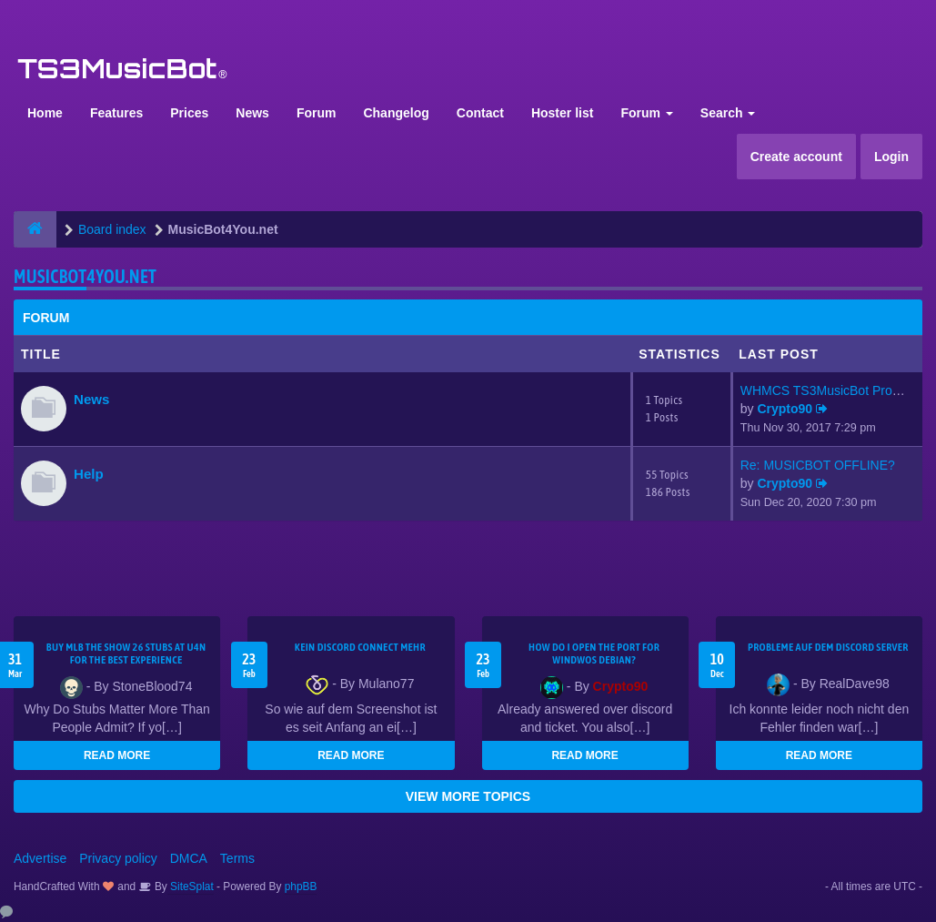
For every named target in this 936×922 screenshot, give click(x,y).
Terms (237, 858)
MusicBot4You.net (85, 276)
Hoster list (562, 113)
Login (891, 156)
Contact (480, 113)
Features (116, 113)
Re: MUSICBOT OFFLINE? (817, 465)
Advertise (40, 858)
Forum (317, 113)
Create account (796, 156)
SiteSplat (190, 886)
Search (728, 113)
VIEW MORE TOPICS (468, 796)
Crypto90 (784, 408)
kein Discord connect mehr (360, 647)
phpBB (301, 886)
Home (45, 113)
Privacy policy (118, 858)
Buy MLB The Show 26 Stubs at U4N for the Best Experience (126, 653)
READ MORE (117, 755)
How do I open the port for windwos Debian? (593, 653)
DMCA (188, 858)
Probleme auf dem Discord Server (828, 647)
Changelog (395, 113)
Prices (189, 113)
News (252, 113)
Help (89, 473)
